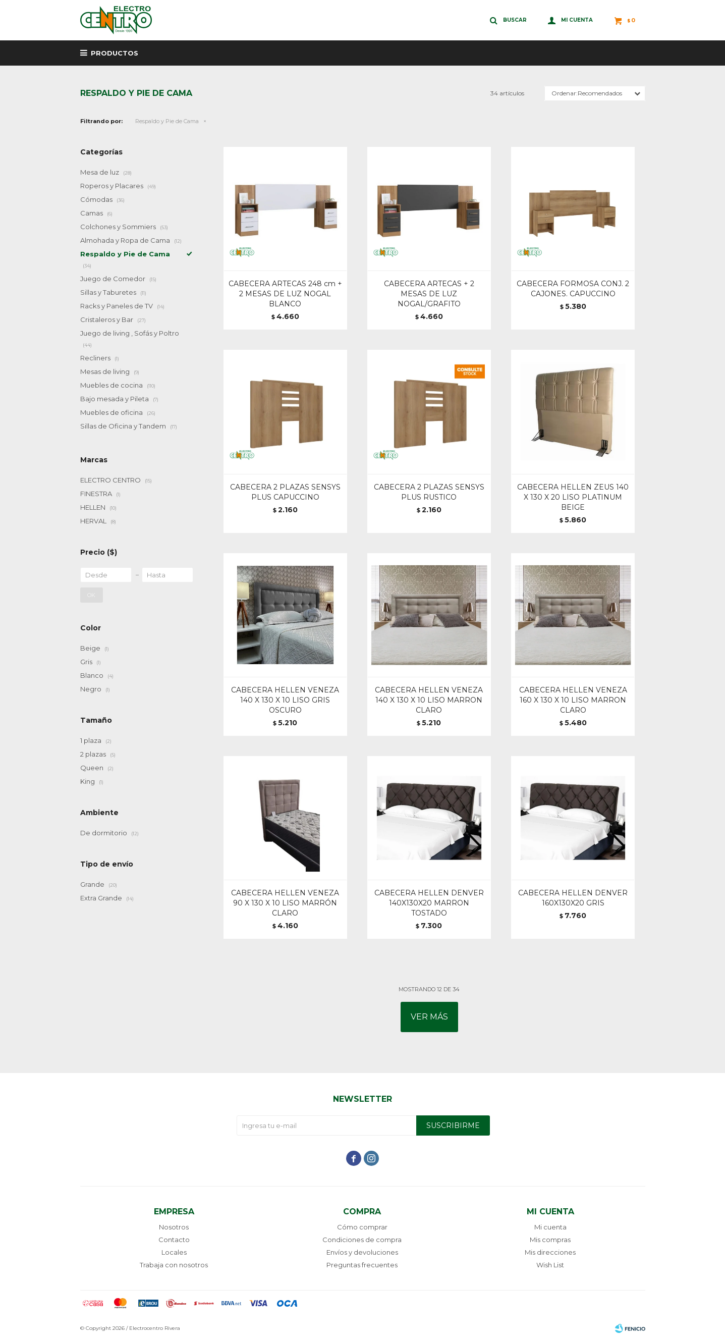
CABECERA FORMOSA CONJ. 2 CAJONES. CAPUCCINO (573, 288)
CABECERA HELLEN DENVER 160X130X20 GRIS (573, 897)
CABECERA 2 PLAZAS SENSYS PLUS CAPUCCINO (285, 492)
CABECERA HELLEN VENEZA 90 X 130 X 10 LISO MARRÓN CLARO (285, 903)
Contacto (174, 1240)
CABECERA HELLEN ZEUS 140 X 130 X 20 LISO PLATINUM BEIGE (573, 497)
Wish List (550, 1265)
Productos (114, 53)
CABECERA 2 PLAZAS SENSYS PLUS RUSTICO (429, 492)
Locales (174, 1252)
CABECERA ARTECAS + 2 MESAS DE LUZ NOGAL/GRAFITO (429, 293)
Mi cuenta (550, 1227)
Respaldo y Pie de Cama (167, 121)
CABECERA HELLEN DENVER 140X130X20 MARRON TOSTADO (429, 903)
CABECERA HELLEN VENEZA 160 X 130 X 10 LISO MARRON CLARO (573, 700)
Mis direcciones (550, 1252)
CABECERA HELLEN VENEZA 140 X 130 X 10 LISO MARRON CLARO (429, 700)
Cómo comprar (362, 1227)
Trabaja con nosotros (174, 1265)
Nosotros (174, 1227)
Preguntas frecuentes (362, 1265)
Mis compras (550, 1240)
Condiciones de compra (362, 1240)
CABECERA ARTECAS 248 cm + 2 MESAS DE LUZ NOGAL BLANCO (285, 293)
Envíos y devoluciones (362, 1252)
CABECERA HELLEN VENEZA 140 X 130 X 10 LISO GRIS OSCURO (285, 700)
